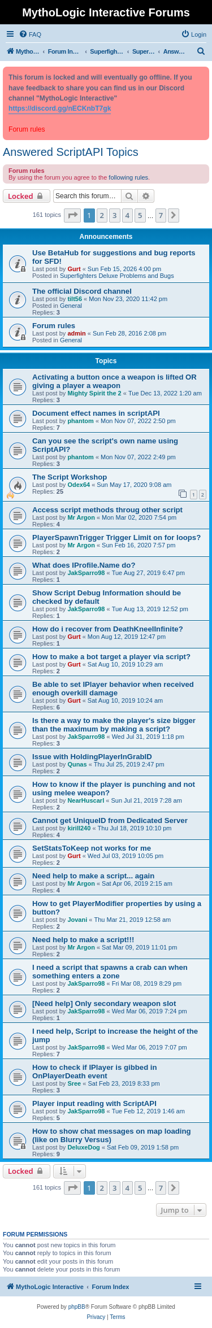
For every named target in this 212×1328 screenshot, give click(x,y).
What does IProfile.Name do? (83, 565)
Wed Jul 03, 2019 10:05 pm (125, 855)
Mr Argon (80, 517)
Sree (74, 1083)
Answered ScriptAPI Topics (71, 152)
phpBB (76, 1307)
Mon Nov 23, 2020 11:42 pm (128, 298)
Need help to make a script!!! (83, 939)
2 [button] (102, 215)
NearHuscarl (85, 800)
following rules (128, 177)
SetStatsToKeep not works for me (91, 848)
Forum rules (53, 325)
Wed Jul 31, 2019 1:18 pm (148, 736)
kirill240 (78, 828)
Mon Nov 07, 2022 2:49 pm (138, 457)
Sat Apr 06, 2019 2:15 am (137, 883)
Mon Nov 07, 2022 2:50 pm (138, 420)
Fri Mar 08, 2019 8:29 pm (147, 983)
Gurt (73, 268)
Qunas (76, 764)
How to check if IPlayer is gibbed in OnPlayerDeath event (94, 1071)
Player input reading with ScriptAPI (94, 1103)
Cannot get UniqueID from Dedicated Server (110, 820)
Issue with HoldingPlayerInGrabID (92, 756)
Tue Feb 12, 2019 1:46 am (148, 1111)
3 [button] (114, 215)
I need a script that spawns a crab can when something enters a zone (110, 971)
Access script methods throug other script (107, 510)
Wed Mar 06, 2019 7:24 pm (149, 1011)
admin (76, 333)
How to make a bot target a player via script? (111, 656)
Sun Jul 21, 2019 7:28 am (146, 800)
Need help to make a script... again (93, 876)
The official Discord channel (82, 291)
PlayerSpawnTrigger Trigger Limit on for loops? (116, 537)
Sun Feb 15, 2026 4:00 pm (124, 268)
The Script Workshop (69, 477)
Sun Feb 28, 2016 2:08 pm (129, 333)
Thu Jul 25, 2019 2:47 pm (129, 764)
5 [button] (140, 215)
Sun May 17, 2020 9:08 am (134, 484)
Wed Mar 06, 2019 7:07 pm (149, 1047)
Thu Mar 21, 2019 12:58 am (132, 919)
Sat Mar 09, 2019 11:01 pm (139, 947)
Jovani (77, 919)
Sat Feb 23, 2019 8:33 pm (123, 1083)
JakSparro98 (86, 572)
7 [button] (161, 215)
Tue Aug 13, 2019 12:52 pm (150, 609)
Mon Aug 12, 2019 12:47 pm (127, 636)
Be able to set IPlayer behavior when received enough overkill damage (113, 688)
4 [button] (127, 215)
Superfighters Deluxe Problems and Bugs (117, 275)
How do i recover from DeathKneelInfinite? (107, 629)
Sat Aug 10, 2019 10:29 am (125, 664)
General (71, 305)
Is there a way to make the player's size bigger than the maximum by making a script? (114, 724)
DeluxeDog (83, 1147)
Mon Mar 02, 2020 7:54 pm (139, 517)
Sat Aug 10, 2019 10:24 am (125, 700)
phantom (80, 420)
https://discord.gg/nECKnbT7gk (59, 108)
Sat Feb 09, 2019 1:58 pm (143, 1147)
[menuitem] (30, 34)
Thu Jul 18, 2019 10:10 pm (135, 828)
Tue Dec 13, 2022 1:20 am (165, 393)
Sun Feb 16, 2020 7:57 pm (138, 545)
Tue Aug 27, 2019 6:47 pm (148, 572)
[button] (72, 215)
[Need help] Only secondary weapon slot (104, 1003)
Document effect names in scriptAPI (96, 413)
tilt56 (74, 298)
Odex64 (78, 484)
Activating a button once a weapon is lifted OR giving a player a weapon (114, 381)
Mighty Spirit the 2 (94, 393)
